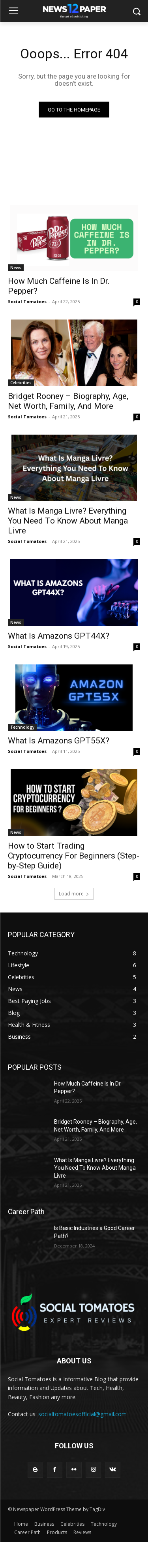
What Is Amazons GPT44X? (58, 636)
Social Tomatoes (27, 301)
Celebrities (21, 382)
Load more (74, 893)
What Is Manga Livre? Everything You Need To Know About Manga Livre (68, 520)
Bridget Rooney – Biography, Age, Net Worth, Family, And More (68, 401)
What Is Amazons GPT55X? (58, 740)
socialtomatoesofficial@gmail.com (82, 1414)
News (15, 267)
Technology (22, 727)
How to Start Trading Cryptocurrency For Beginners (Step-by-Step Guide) (73, 855)
